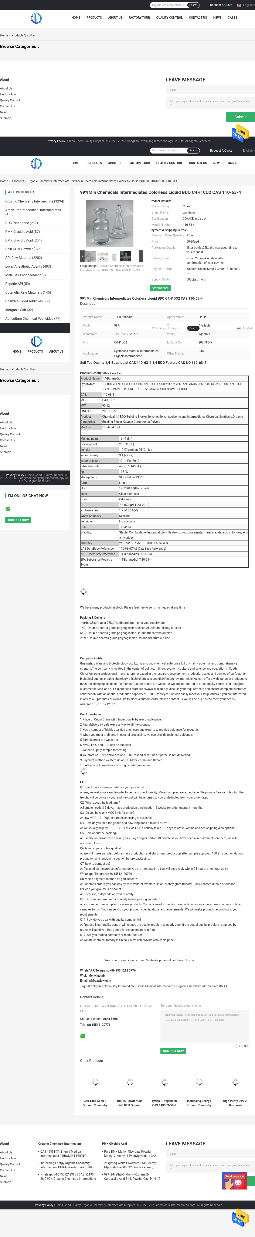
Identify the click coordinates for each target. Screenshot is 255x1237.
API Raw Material (18, 258)
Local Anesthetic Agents (23, 266)
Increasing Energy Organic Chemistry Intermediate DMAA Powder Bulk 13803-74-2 (199, 1103)
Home (76, 17)
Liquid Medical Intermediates (155, 986)
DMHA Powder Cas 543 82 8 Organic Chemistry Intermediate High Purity (129, 1103)
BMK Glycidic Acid (19, 240)
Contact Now (160, 287)
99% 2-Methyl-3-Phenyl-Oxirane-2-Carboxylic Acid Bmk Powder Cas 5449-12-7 (132, 1177)
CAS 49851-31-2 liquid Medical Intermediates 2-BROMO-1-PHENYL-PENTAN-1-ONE (64, 1154)
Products (94, 17)
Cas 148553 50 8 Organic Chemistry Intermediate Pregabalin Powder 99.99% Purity (95, 1103)
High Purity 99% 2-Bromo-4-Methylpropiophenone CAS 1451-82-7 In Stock (235, 1103)
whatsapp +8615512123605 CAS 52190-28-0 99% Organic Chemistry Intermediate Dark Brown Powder (68, 1177)
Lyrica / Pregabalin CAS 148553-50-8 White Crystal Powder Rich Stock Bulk (164, 1103)
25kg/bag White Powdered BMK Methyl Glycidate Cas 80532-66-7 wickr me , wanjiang (130, 1165)
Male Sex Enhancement (23, 275)
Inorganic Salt (15, 310)
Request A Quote (221, 5)
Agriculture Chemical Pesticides (29, 319)
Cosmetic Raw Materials (23, 292)
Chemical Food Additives (24, 301)
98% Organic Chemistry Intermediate (111, 986)
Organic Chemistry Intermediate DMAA (202, 986)
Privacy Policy (56, 141)
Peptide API (14, 284)
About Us (115, 17)
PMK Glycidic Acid (19, 232)
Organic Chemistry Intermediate (48, 181)
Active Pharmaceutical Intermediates (33, 210)
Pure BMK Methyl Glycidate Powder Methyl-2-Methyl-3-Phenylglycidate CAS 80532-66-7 (130, 1154)
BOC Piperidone (17, 223)
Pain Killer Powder (19, 249)
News (217, 17)
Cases (232, 17)
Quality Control (169, 17)
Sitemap (5, 118)
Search (193, 5)
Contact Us (198, 17)
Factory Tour (139, 17)
